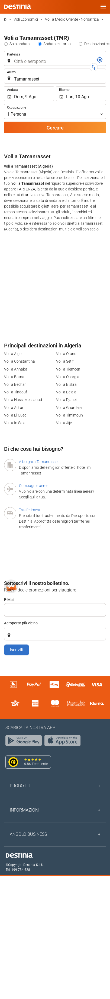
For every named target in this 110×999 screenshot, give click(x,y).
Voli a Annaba (15, 369)
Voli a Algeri (14, 353)
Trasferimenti (30, 510)
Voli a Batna (14, 377)
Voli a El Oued (15, 415)
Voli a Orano (66, 353)
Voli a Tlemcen (68, 369)
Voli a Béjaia (66, 392)
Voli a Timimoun (69, 415)
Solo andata (19, 44)
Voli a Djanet (66, 399)
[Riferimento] (99, 59)
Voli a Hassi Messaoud (23, 399)
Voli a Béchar (15, 384)
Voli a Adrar (14, 407)
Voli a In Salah (16, 423)
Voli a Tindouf (15, 392)
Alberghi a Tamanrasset (39, 462)
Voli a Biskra (66, 384)
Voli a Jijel (64, 423)
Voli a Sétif (65, 361)
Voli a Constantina (19, 361)
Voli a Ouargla (67, 377)
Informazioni (24, 810)
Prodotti (20, 785)
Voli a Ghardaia (69, 407)
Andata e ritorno (57, 44)
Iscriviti (16, 649)
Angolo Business (28, 834)
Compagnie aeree (33, 485)
